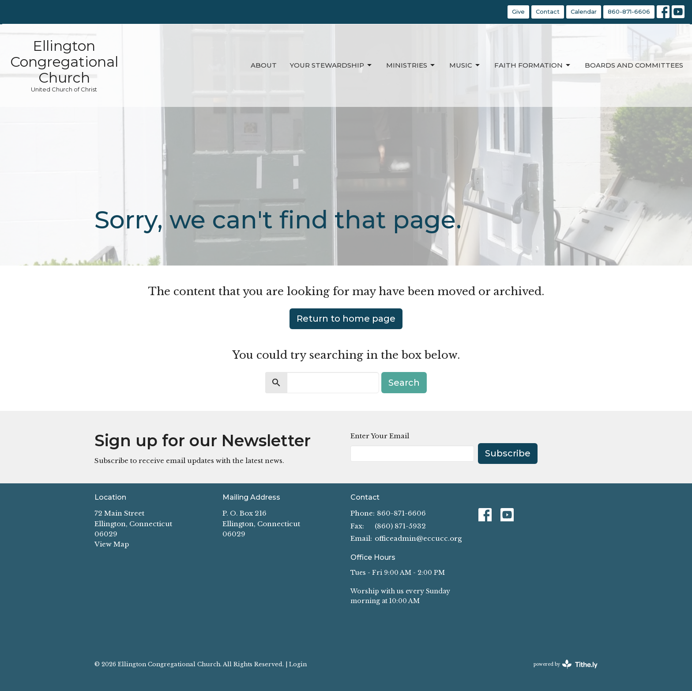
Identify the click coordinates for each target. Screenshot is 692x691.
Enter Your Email (379, 436)
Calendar (584, 11)
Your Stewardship (331, 65)
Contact (548, 11)
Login (298, 664)
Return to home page (346, 318)
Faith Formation (533, 65)
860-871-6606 (629, 11)
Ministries (411, 65)
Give (518, 11)
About (264, 65)
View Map (111, 544)
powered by (566, 664)
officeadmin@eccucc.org (418, 538)
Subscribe (507, 453)
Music (465, 65)
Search (404, 382)
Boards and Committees (634, 65)
